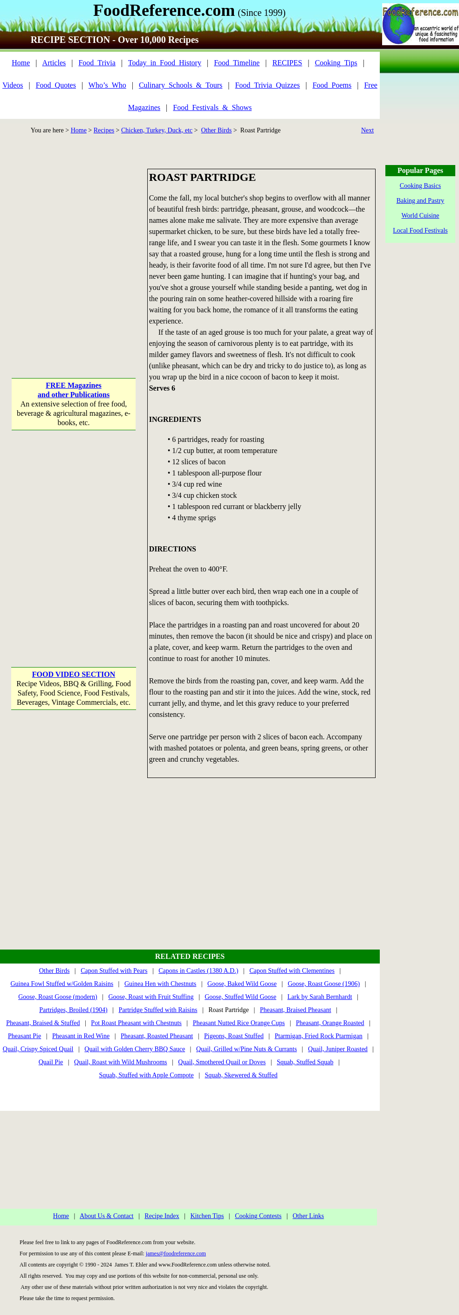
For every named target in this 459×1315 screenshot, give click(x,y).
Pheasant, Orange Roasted (330, 1022)
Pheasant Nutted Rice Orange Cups (239, 1022)
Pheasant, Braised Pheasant (295, 1009)
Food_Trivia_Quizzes (267, 85)
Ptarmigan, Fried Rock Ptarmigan (318, 1036)
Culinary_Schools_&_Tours (180, 85)
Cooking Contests (258, 1215)
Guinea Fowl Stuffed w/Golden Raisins (61, 983)
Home (21, 63)
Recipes (104, 130)
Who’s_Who (107, 85)
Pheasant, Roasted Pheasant (157, 1036)
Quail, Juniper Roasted (338, 1049)
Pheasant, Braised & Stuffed (43, 1022)
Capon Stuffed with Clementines (292, 970)
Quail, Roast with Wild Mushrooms (120, 1062)
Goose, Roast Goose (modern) (57, 996)
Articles (54, 63)
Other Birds (216, 130)
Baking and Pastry (421, 200)
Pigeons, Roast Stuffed (234, 1036)
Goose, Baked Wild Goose (242, 983)
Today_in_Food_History (164, 63)
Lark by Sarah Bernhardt (320, 996)
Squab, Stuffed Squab (305, 1062)
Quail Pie (51, 1062)
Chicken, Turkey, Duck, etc (156, 130)
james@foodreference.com (176, 1253)
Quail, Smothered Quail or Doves (222, 1062)
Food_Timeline (237, 63)
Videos (12, 85)
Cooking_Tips (336, 63)
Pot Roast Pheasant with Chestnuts (136, 1022)
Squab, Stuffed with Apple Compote (146, 1075)
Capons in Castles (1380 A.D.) (198, 970)
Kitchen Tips (207, 1215)
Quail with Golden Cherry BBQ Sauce (134, 1049)
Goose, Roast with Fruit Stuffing (151, 996)
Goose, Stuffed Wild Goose (240, 996)
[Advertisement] (87, 256)
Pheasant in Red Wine (81, 1036)
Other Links (308, 1215)
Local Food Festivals (420, 230)
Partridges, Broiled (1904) (73, 1009)
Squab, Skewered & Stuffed (241, 1075)
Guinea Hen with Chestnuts (160, 983)
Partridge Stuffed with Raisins (158, 1009)
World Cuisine (420, 215)
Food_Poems (332, 85)
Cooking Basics (420, 185)
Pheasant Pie (24, 1036)
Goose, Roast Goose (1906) (324, 983)
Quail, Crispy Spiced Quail (38, 1049)
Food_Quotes (56, 85)
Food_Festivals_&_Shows (212, 107)
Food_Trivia (96, 63)
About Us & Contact (107, 1215)
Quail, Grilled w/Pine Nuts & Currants (246, 1049)
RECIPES (287, 63)
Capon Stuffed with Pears (114, 970)
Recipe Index (161, 1215)
